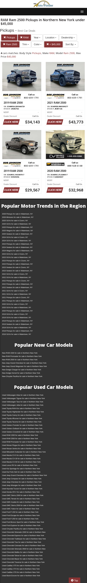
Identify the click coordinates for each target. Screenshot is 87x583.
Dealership (68, 37)
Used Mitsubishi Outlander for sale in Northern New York (24, 452)
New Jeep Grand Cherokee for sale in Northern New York (24, 363)
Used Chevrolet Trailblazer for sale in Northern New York (24, 539)
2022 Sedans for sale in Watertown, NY (17, 287)
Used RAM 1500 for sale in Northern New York (20, 435)
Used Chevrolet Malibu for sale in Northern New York (22, 552)
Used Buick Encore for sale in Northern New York (21, 576)
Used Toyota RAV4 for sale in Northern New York (21, 408)
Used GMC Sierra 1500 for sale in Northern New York (22, 495)
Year (37, 37)
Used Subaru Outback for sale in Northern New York (22, 428)
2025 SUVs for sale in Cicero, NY (15, 221)
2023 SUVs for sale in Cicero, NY (15, 254)
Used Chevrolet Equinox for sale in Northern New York (23, 535)
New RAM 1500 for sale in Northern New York (19, 353)
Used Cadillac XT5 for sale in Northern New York (21, 566)
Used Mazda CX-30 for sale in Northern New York (21, 459)
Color (37, 44)
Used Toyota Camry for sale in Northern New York (21, 415)
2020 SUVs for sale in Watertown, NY (16, 307)
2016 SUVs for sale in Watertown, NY (16, 334)
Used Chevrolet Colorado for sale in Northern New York (23, 545)
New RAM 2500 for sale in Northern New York (19, 360)
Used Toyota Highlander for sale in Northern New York (23, 412)
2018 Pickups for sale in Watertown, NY (17, 331)
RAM (24, 37)
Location (50, 37)
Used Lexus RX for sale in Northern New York (19, 465)
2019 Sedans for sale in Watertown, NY (17, 324)
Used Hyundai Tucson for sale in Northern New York (22, 489)
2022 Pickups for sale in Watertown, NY (17, 284)
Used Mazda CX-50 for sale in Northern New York (21, 462)
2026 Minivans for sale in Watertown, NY (17, 217)
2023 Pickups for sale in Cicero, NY (15, 261)
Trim (25, 44)
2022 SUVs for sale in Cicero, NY (15, 274)
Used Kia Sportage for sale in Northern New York (21, 469)
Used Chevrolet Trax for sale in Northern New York (21, 542)
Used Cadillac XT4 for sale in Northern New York (21, 569)
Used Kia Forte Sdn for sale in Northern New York (21, 472)
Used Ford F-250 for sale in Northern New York (20, 519)
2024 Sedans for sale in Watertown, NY (17, 247)
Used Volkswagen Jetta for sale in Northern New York (22, 405)
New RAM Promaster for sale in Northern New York (22, 356)
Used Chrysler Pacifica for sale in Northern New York (22, 529)
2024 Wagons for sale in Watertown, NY (17, 251)
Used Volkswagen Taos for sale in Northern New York (22, 402)
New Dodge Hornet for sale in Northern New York (21, 373)
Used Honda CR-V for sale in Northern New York (21, 492)
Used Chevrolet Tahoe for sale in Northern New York (22, 556)
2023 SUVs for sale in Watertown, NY (16, 257)
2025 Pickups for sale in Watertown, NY (17, 227)
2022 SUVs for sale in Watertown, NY (16, 277)
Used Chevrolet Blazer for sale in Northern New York (22, 559)
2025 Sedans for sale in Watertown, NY (17, 234)
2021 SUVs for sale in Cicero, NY (15, 291)
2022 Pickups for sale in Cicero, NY (15, 281)
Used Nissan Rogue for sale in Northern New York (21, 445)
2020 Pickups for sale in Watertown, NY (17, 311)
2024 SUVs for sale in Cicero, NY (15, 237)
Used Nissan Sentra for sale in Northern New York (21, 449)
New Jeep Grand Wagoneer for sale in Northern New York (24, 366)
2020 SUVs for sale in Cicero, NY (15, 304)
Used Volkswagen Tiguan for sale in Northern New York (23, 398)
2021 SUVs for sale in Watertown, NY (16, 294)
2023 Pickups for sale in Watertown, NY (17, 264)
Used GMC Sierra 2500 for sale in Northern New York (22, 505)
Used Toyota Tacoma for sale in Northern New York (21, 422)
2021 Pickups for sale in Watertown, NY (17, 301)
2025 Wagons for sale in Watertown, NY (17, 231)
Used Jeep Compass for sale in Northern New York (21, 479)
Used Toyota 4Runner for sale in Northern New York (22, 418)
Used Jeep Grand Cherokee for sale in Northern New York (24, 475)
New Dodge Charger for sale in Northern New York (21, 370)
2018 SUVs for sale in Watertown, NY (16, 328)
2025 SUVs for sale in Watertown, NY (16, 224)
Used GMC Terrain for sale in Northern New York (21, 499)
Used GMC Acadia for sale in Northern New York (21, 502)
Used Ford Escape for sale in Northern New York (21, 515)
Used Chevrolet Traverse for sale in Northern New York (23, 562)
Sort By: (71, 44)
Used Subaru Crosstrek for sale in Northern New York (22, 432)
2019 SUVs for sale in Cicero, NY (15, 314)
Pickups (9, 37)
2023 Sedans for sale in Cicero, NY (15, 267)
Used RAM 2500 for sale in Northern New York (20, 439)
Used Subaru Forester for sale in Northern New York (22, 425)
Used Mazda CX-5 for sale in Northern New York (20, 455)
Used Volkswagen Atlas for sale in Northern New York (22, 395)
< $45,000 (53, 44)
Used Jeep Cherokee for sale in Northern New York (22, 482)
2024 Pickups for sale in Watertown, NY (17, 244)
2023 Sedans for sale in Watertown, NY (17, 271)
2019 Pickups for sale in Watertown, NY (17, 321)
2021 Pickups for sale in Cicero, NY (15, 297)
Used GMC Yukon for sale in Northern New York (20, 509)
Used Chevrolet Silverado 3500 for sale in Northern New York (24, 549)
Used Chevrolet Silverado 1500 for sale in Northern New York (24, 532)
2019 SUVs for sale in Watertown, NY (16, 318)
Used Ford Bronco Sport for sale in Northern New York (23, 522)
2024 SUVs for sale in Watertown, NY (16, 241)
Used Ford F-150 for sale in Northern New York (20, 512)
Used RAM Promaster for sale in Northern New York (22, 442)
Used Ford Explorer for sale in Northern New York (21, 525)
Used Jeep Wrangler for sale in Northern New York (21, 485)
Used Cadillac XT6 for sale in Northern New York (21, 572)
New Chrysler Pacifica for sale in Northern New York (22, 376)
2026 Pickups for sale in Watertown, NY (17, 214)
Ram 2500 (10, 44)
